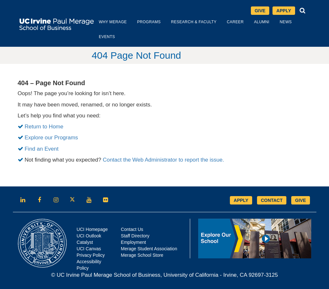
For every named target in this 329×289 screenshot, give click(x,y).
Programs (149, 22)
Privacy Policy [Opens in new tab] (91, 255)
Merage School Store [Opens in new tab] (142, 255)
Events (107, 37)
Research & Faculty (194, 22)
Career (235, 22)
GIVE (300, 200)
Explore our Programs (51, 138)
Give (260, 10)
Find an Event (41, 149)
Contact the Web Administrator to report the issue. (163, 160)
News (286, 22)
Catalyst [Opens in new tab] (85, 242)
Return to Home (44, 127)
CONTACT (272, 200)
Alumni (262, 22)
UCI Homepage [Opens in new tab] (92, 229)
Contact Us (132, 229)
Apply (283, 10)
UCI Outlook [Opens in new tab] (89, 235)
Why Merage (113, 22)
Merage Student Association (149, 248)
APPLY (241, 200)
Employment (133, 242)
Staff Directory (135, 235)
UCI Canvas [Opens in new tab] (89, 248)
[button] (302, 10)
